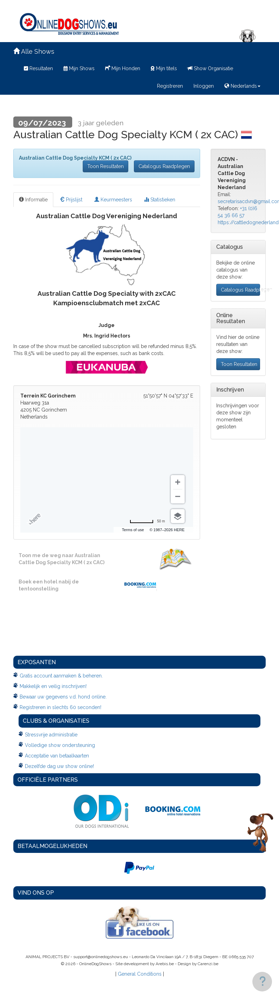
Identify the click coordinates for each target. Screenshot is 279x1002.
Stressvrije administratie (51, 734)
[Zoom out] (178, 496)
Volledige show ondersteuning (60, 745)
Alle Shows (33, 51)
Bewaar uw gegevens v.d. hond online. (63, 697)
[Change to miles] (147, 521)
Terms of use (133, 530)
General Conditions (140, 974)
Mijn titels (164, 68)
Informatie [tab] (33, 199)
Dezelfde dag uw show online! (59, 766)
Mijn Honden (122, 67)
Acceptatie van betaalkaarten (57, 756)
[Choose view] (178, 516)
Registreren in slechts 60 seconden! (60, 707)
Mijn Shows (79, 68)
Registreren (170, 86)
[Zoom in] (178, 482)
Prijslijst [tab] (71, 199)
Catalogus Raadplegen (164, 166)
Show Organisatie (210, 68)
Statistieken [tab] (159, 199)
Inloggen (203, 86)
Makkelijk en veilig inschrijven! (53, 686)
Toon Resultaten (105, 166)
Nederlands (242, 86)
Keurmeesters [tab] (113, 199)
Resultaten (38, 68)
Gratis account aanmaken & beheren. (61, 676)
